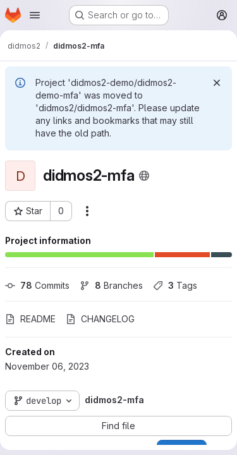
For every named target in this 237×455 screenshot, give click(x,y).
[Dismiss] (216, 82)
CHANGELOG (100, 318)
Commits (37, 285)
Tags (175, 285)
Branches (111, 285)
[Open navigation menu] (35, 15)
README (30, 318)
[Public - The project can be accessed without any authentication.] (144, 176)
